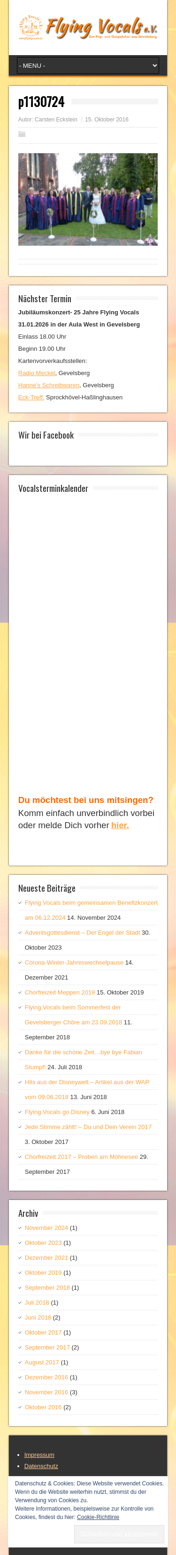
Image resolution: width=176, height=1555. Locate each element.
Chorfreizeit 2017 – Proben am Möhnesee (81, 1156)
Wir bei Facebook (46, 434)
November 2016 (47, 1392)
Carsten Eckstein (56, 119)
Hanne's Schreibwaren (48, 385)
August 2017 (42, 1362)
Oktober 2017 (43, 1332)
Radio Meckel (36, 372)
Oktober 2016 (43, 1407)
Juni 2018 (38, 1317)
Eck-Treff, (31, 397)
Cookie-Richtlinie (98, 1517)
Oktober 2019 (43, 1272)
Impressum (39, 1454)
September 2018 (47, 1287)
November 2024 (47, 1227)
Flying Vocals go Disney (57, 1111)
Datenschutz (41, 1466)
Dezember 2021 (47, 1257)
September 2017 (47, 1347)
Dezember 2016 (47, 1377)
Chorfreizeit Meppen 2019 (60, 992)
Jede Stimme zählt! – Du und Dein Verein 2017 (88, 1126)
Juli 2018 (37, 1302)
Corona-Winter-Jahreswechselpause (74, 962)
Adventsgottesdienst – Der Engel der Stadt (82, 932)
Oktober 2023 (43, 1242)
